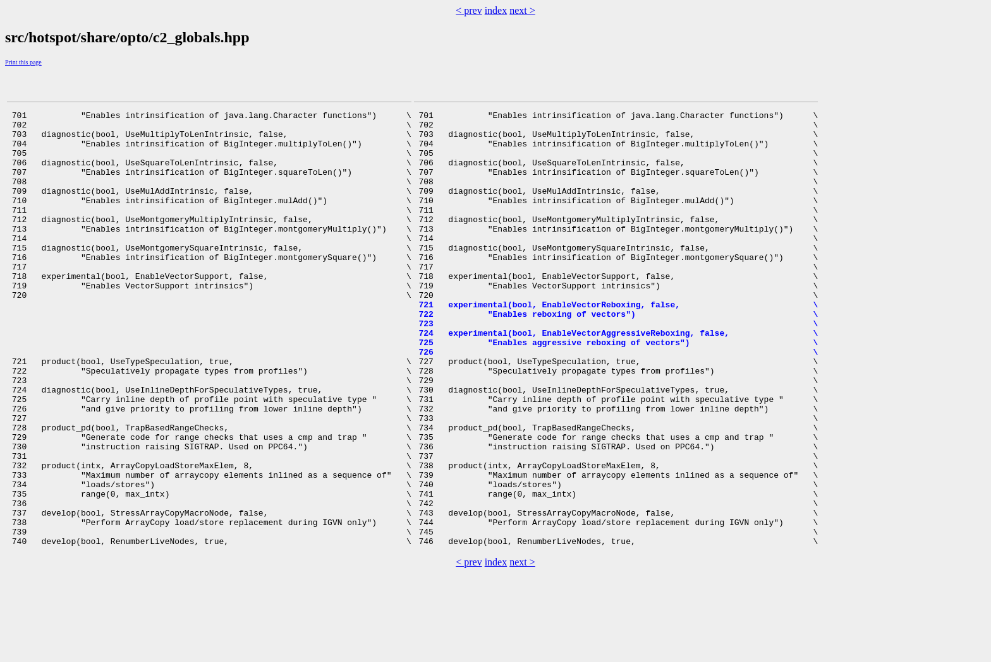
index (496, 10)
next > (522, 10)
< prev (469, 10)
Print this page (23, 62)
